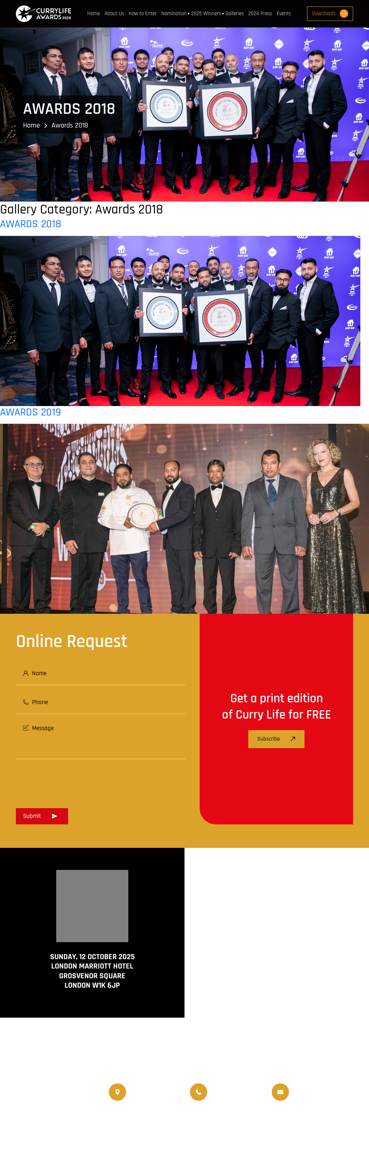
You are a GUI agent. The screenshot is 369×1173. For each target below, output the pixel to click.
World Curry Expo (236, 1118)
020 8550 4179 (147, 1092)
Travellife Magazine (184, 1118)
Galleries (235, 13)
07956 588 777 (228, 1087)
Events (284, 13)
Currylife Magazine (130, 1118)
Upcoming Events (285, 1118)
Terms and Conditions (134, 1143)
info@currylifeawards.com (323, 1097)
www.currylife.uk (36, 1116)
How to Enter (143, 13)
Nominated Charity (172, 1127)
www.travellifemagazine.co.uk (52, 1137)
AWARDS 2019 (30, 412)
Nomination (174, 13)
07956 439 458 (229, 1097)
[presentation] (70, 781)
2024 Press (260, 13)
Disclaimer (182, 1143)
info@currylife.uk (313, 1087)
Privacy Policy (220, 1143)
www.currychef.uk (37, 1127)
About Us (114, 13)
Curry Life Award (157, 1152)
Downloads (330, 13)
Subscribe (276, 739)
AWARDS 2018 (30, 224)
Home (93, 13)
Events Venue (125, 1127)
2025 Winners (206, 13)
